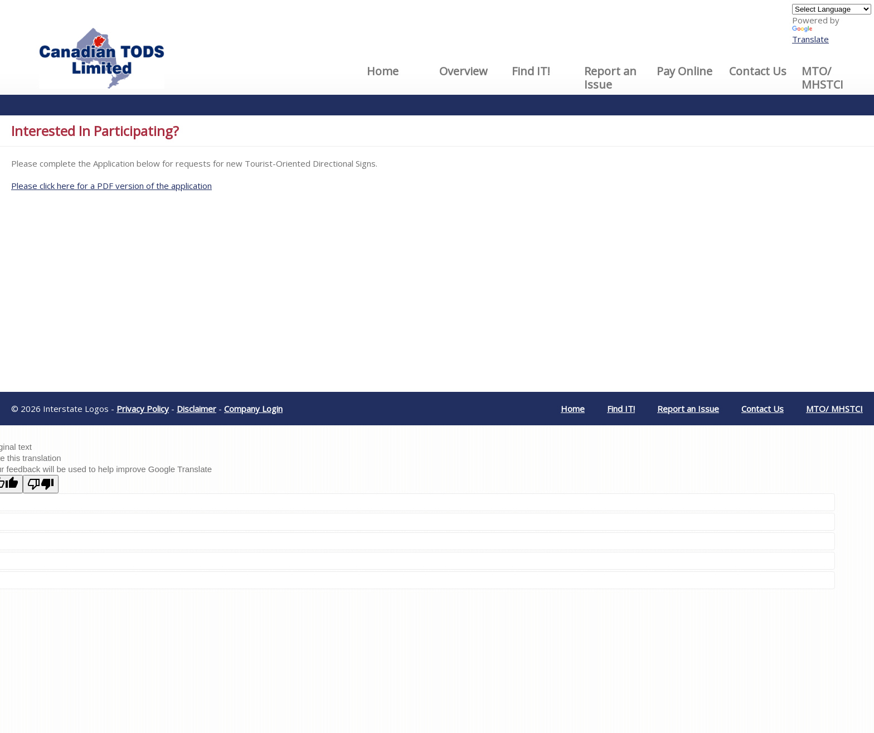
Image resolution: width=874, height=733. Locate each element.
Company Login (253, 408)
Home (383, 71)
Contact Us (757, 71)
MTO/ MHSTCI (822, 78)
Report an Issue (610, 78)
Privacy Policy (142, 408)
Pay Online (684, 71)
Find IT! (531, 71)
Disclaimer (196, 408)
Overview (463, 71)
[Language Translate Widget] (831, 9)
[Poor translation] (41, 484)
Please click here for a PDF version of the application (111, 185)
